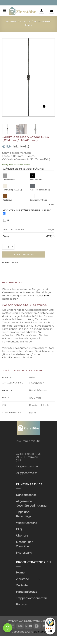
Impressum (24, 552)
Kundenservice (26, 495)
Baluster (22, 604)
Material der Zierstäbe (24, 544)
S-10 (46, 295)
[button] (4, 11)
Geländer (22, 585)
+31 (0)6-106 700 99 (26, 473)
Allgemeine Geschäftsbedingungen (32, 503)
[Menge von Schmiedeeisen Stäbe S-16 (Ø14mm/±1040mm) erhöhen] (12, 247)
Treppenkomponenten (31, 598)
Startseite (11, 21)
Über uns (22, 535)
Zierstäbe (25, 21)
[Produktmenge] (8, 247)
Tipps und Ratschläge (23, 514)
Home (20, 572)
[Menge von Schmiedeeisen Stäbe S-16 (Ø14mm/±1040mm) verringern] (4, 247)
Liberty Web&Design (36, 620)
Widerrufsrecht (26, 523)
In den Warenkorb (23, 254)
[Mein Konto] (41, 10)
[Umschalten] (39, 579)
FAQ (19, 529)
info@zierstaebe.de (27, 466)
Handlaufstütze (26, 591)
